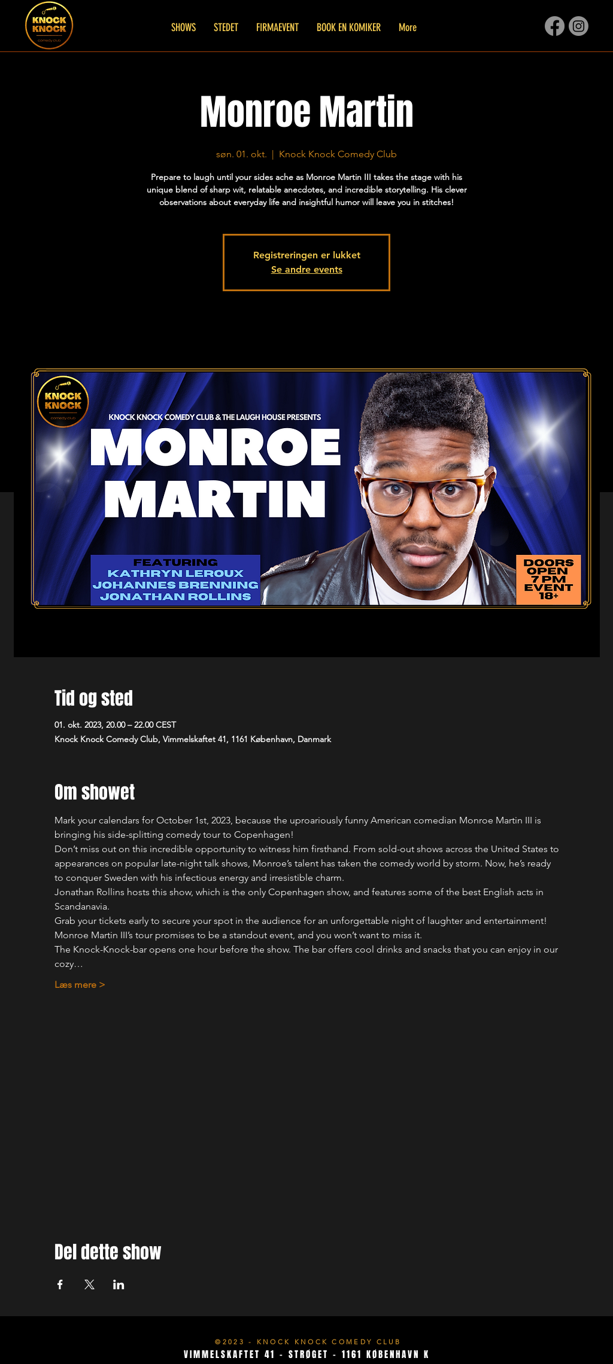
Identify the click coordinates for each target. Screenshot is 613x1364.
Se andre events (306, 269)
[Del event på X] (89, 1284)
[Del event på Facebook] (60, 1284)
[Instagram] (578, 26)
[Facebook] (555, 26)
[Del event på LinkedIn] (119, 1284)
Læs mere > (79, 984)
